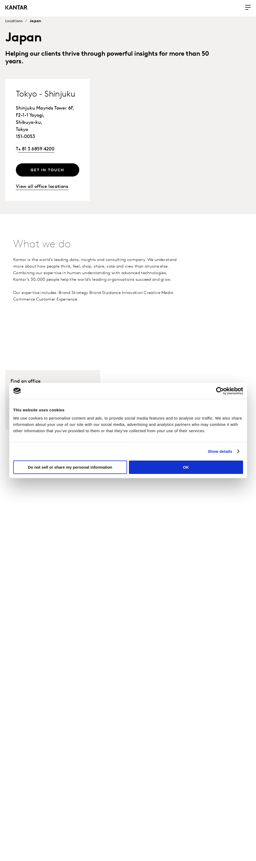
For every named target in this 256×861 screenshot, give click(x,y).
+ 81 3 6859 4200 (36, 149)
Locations (14, 21)
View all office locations (42, 186)
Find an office (26, 381)
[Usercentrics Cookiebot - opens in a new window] (220, 391)
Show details (220, 451)
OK (186, 467)
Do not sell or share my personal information (70, 467)
